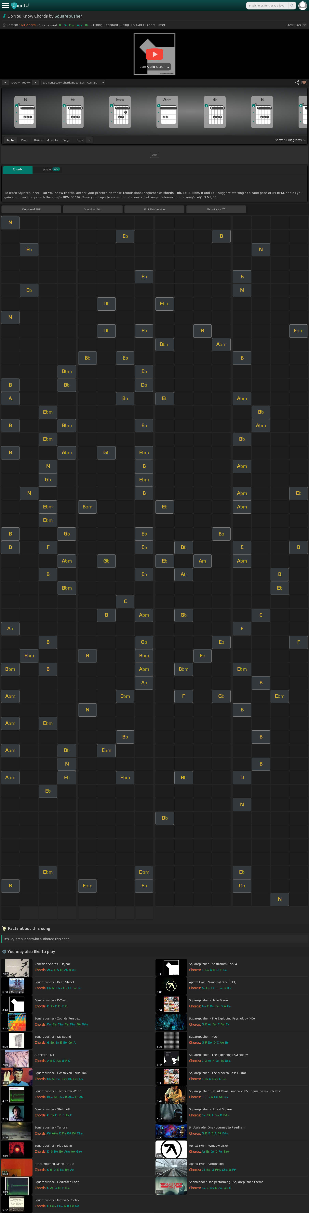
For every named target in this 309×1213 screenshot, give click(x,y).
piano (24, 140)
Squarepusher (68, 16)
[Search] (291, 5)
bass (80, 140)
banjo (66, 140)
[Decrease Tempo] (5, 82)
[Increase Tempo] (35, 82)
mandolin (52, 140)
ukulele (38, 140)
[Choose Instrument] (89, 140)
